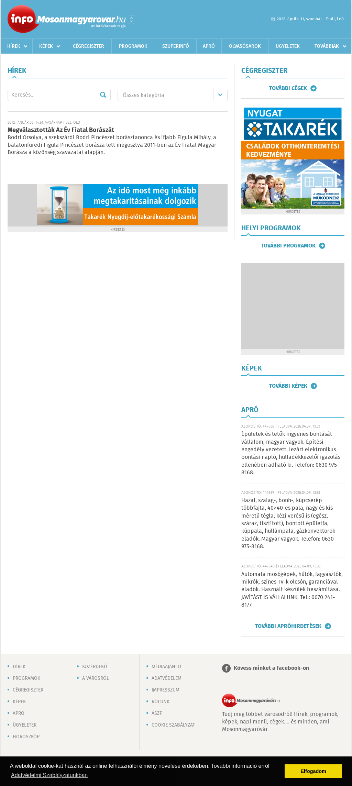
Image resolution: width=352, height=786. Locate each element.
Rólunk (160, 702)
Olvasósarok (245, 46)
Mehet (103, 95)
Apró (209, 46)
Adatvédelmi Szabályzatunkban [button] (49, 775)
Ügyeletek (288, 46)
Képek (46, 46)
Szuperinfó (175, 46)
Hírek (13, 46)
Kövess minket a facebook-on (271, 668)
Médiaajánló (166, 667)
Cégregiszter (88, 46)
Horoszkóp (26, 737)
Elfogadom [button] (313, 771)
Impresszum (165, 690)
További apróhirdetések (288, 626)
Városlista (131, 19)
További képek (288, 386)
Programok (133, 46)
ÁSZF (157, 713)
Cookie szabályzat (173, 725)
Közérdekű (94, 667)
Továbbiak (327, 46)
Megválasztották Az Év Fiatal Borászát (61, 130)
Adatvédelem (167, 678)
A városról (95, 678)
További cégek (288, 88)
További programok (288, 246)
